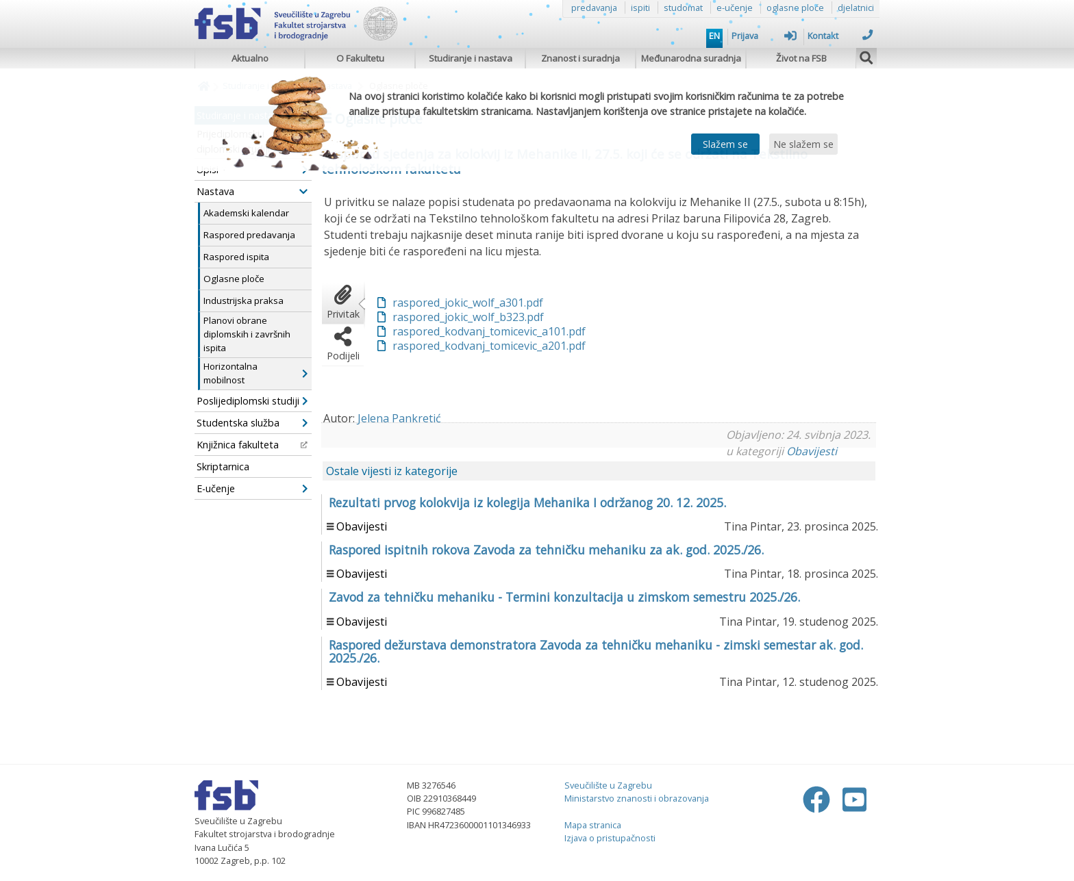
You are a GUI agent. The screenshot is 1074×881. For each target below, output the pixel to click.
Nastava (252, 191)
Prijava (764, 35)
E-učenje (252, 488)
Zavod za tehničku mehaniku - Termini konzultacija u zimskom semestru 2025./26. (564, 597)
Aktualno (250, 58)
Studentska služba (252, 422)
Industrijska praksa (243, 300)
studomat (683, 7)
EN (714, 35)
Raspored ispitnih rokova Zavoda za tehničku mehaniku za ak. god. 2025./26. (546, 549)
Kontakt (840, 35)
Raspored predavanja (249, 235)
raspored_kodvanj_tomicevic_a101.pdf (489, 331)
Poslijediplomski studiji (252, 400)
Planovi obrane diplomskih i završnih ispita (246, 334)
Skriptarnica (223, 466)
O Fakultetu (360, 58)
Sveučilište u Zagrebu (608, 785)
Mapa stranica (592, 825)
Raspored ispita (236, 257)
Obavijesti (811, 451)
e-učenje (734, 7)
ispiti (640, 7)
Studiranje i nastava (470, 58)
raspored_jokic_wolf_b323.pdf (468, 316)
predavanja (594, 7)
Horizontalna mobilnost (255, 373)
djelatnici (856, 7)
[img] (866, 56)
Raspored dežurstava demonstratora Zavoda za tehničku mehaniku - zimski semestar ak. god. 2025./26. (596, 651)
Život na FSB (801, 58)
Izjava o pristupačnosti (609, 838)
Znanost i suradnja (580, 58)
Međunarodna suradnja (691, 58)
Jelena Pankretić (399, 418)
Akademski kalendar (246, 213)
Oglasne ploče (233, 278)
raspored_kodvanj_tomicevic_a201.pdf (489, 345)
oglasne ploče (795, 7)
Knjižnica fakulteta (252, 444)
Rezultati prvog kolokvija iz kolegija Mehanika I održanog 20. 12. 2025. (527, 502)
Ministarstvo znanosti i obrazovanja (636, 798)
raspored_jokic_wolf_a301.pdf (467, 302)
